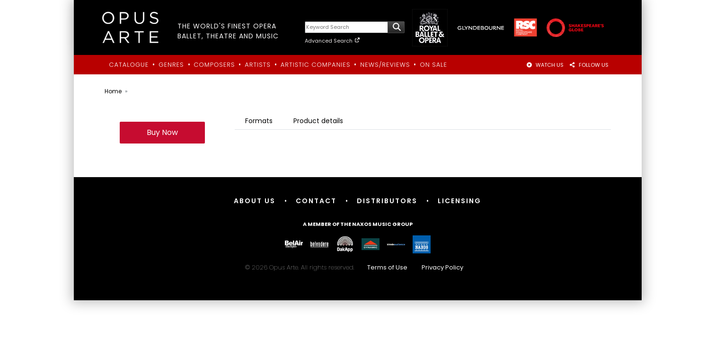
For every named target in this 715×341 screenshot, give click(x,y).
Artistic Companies (316, 64)
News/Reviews (385, 64)
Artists (257, 64)
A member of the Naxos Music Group (358, 224)
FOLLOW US (589, 65)
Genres (171, 64)
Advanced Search (332, 41)
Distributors (387, 201)
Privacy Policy (442, 267)
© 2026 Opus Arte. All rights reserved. (357, 267)
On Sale (433, 64)
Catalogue (129, 64)
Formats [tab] (259, 121)
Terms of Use (387, 267)
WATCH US (545, 65)
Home (113, 91)
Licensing (459, 201)
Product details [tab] (318, 121)
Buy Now (162, 132)
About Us (254, 201)
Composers (214, 64)
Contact (316, 201)
